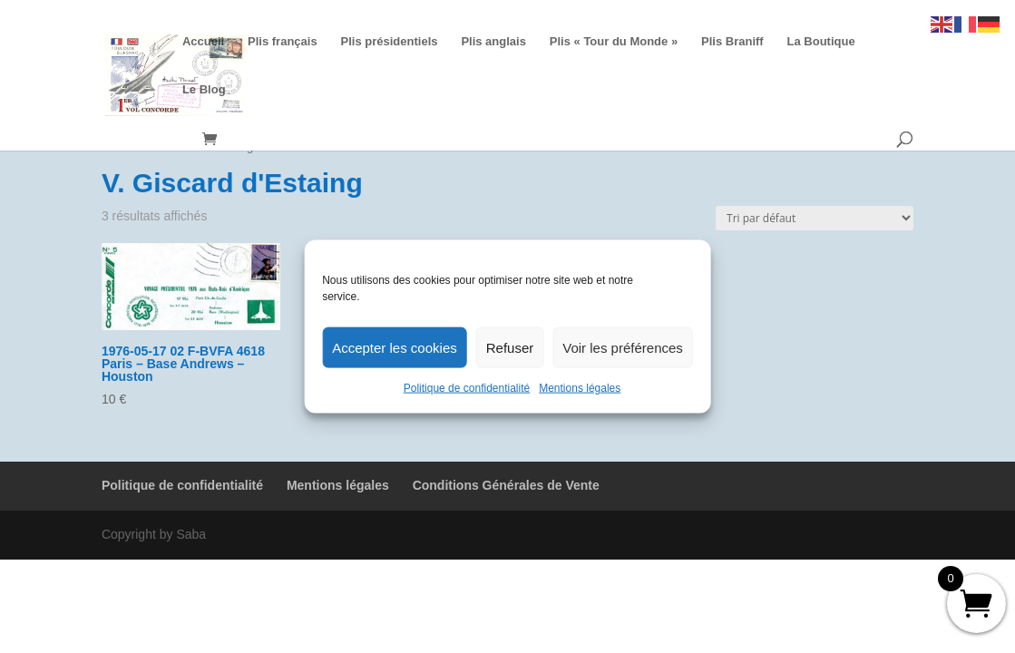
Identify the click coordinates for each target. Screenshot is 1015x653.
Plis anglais (493, 41)
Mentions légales (579, 388)
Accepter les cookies (394, 347)
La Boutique (821, 41)
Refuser (510, 347)
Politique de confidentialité (467, 388)
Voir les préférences (622, 347)
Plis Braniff (732, 41)
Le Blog (204, 89)
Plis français (282, 41)
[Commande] (814, 218)
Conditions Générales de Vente (506, 485)
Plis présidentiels (389, 41)
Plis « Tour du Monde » (614, 41)
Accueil (203, 41)
